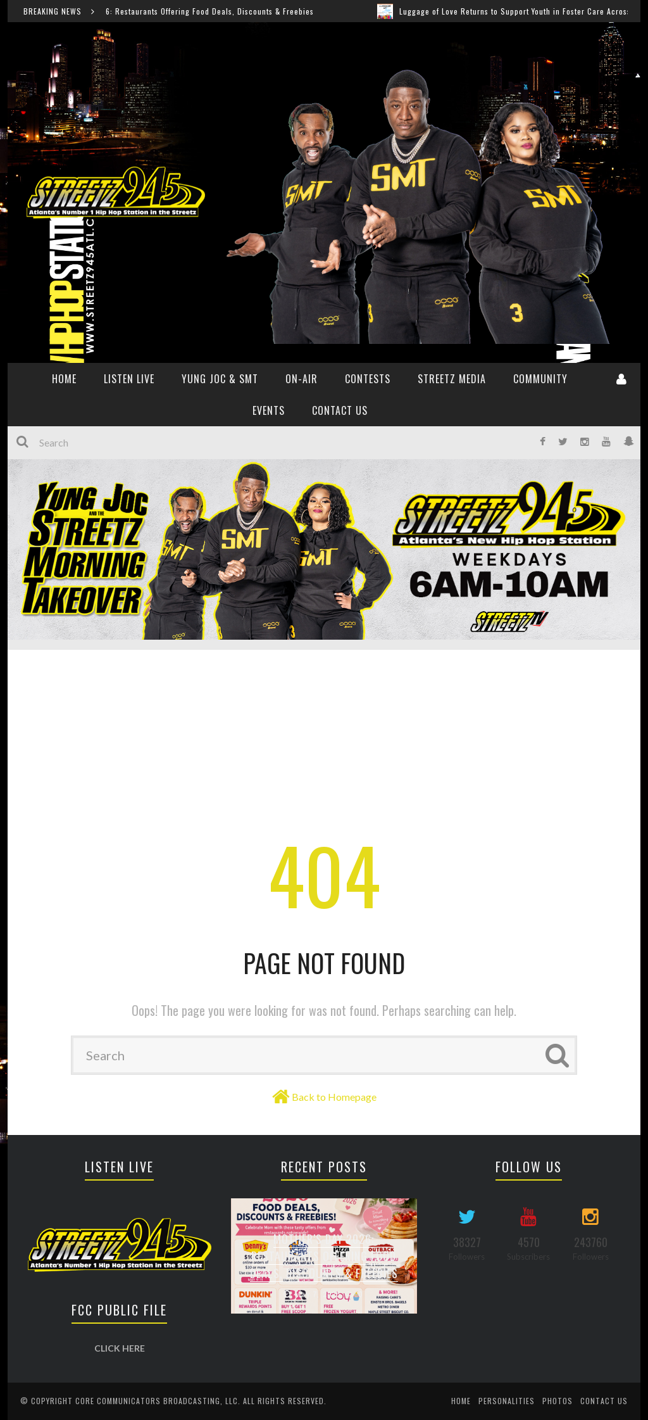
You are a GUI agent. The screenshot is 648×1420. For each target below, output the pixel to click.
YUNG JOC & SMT (220, 378)
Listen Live (129, 378)
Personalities (506, 1400)
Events (268, 410)
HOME (64, 378)
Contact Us (340, 410)
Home (461, 1400)
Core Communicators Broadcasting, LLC (156, 1400)
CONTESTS (367, 378)
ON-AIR (301, 378)
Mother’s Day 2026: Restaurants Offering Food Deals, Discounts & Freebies (194, 11)
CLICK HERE (119, 1348)
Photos (557, 1400)
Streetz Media (452, 378)
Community (540, 378)
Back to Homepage (334, 1097)
